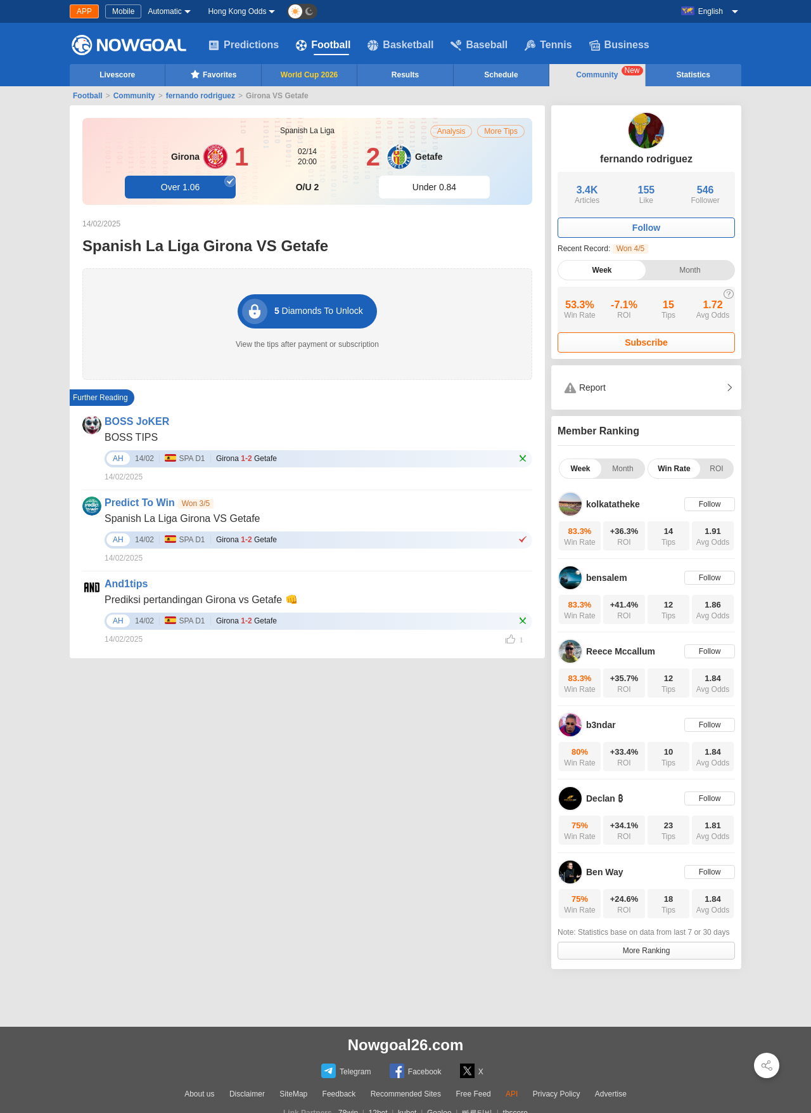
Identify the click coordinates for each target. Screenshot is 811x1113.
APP (84, 11)
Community (609, 72)
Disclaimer (247, 1094)
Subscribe (646, 342)
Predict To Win (140, 502)
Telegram (346, 1071)
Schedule (501, 74)
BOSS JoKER (137, 421)
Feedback (339, 1094)
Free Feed (473, 1094)
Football (323, 45)
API (512, 1094)
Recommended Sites (406, 1094)
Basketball (400, 45)
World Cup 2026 (309, 74)
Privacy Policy (556, 1094)
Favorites (213, 74)
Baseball (479, 45)
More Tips (501, 131)
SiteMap (293, 1094)
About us (199, 1094)
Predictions (243, 45)
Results (405, 74)
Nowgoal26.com (406, 1044)
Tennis (548, 45)
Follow (646, 228)
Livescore (117, 74)
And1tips (126, 583)
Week (601, 270)
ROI (716, 468)
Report (585, 387)
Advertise (611, 1094)
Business (619, 45)
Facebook (416, 1071)
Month (689, 270)
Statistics (693, 74)
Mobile (123, 11)
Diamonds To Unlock (302, 311)
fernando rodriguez (200, 95)
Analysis (451, 131)
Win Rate (674, 468)
